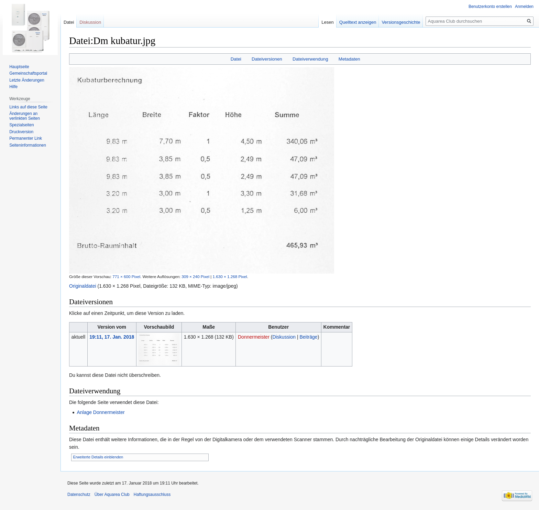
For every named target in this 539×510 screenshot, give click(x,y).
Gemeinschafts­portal (28, 73)
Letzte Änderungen (26, 80)
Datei (236, 59)
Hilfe (13, 86)
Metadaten (349, 59)
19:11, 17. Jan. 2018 (111, 337)
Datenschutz (78, 494)
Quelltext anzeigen (357, 22)
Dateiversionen (267, 59)
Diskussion (284, 337)
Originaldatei (82, 286)
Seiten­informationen (27, 145)
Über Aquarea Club (112, 494)
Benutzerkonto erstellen (490, 6)
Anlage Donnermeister (100, 412)
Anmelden (524, 6)
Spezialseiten (21, 125)
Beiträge (309, 337)
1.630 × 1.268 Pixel (230, 276)
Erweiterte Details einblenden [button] (98, 457)
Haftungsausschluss (152, 494)
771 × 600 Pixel (126, 276)
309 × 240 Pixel (195, 276)
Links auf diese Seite (28, 107)
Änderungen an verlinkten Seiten (24, 116)
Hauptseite (19, 66)
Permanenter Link (25, 138)
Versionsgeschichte (401, 22)
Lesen (327, 22)
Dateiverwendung (310, 59)
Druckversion (21, 131)
